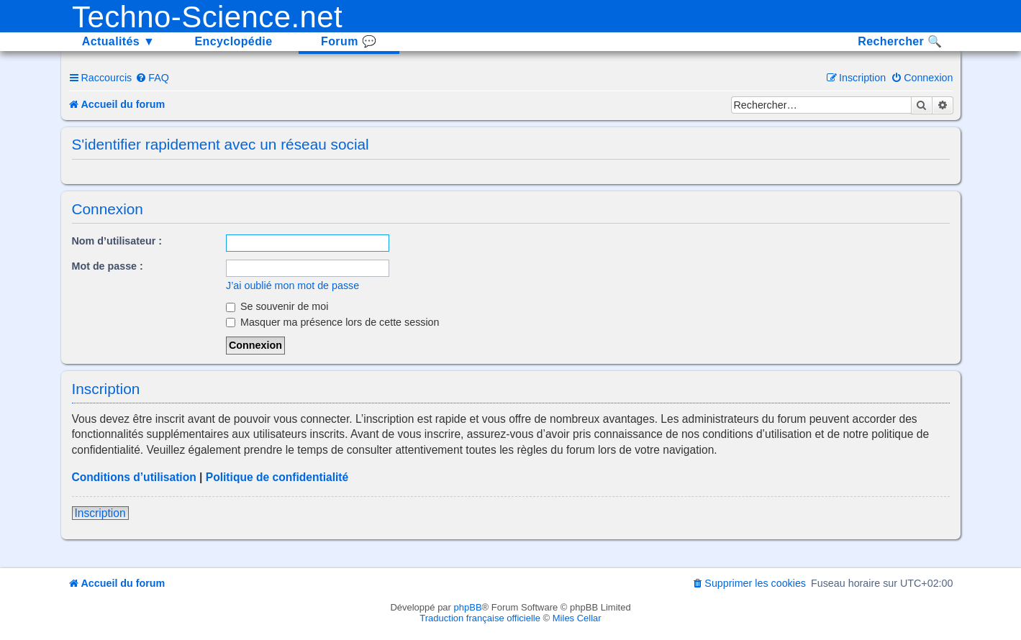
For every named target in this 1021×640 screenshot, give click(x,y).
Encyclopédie (234, 41)
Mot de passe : (107, 266)
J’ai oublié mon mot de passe (292, 285)
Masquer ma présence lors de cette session (333, 322)
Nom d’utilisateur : (117, 241)
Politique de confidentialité (277, 477)
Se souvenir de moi (277, 306)
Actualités (118, 41)
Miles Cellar (577, 618)
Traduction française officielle (479, 618)
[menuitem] (152, 77)
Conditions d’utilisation (134, 477)
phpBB (468, 607)
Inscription (100, 513)
